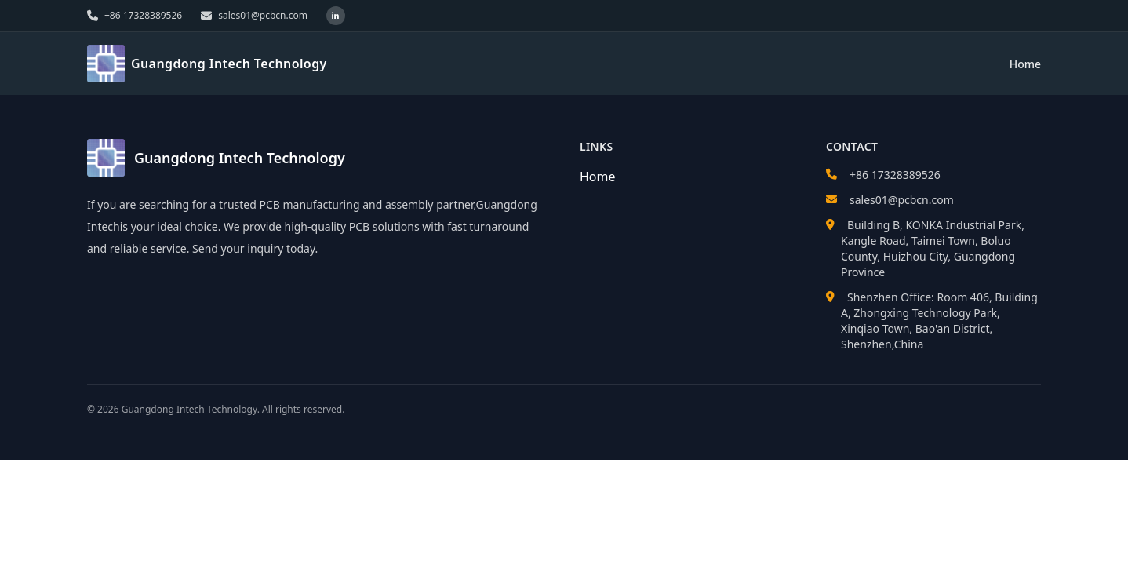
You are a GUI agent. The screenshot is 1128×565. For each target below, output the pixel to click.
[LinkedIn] (335, 15)
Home (1025, 63)
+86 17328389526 (895, 174)
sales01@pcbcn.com (902, 199)
